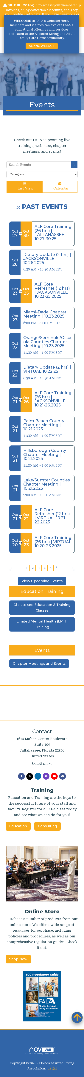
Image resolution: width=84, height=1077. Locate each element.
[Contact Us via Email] (62, 776)
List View (24, 186)
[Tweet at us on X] (29, 776)
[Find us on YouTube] (54, 776)
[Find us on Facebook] (21, 776)
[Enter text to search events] (39, 164)
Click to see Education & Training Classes (42, 608)
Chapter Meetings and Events (39, 663)
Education (18, 826)
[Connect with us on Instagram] (46, 776)
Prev (10, 567)
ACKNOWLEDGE (42, 46)
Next (73, 567)
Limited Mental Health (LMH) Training (42, 624)
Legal (52, 1068)
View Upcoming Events (42, 581)
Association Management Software (42, 1050)
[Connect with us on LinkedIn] (38, 776)
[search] (74, 164)
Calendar (59, 186)
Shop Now (18, 959)
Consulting (47, 826)
